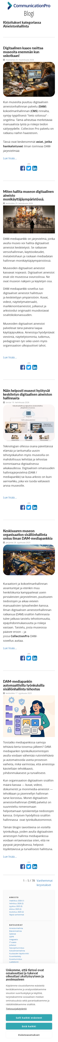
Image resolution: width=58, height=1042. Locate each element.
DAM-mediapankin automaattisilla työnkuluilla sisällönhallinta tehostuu (23, 685)
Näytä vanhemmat (16, 914)
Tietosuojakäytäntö (16, 1008)
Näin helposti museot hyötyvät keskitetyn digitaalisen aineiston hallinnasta (27, 394)
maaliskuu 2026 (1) (16, 900)
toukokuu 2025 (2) (16, 912)
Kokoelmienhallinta (17, 950)
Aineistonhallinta (16, 928)
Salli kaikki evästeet (29, 1017)
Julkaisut (12, 945)
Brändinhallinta (15, 931)
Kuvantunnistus (15, 959)
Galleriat (12, 934)
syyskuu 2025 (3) (15, 906)
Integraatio (13, 939)
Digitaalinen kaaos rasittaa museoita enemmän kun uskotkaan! (23, 52)
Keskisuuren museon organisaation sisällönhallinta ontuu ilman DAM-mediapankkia (27, 534)
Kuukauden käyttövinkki (19, 953)
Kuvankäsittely (15, 956)
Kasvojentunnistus (16, 948)
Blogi (29, 13)
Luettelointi (14, 962)
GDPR (11, 936)
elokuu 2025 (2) (15, 909)
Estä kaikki (29, 1026)
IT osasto (12, 942)
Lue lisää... (10, 158)
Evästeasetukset (29, 1034)
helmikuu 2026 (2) (16, 903)
